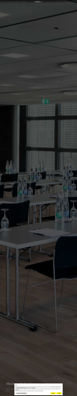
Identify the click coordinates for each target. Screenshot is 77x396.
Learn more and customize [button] (21, 393)
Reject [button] (53, 393)
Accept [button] (59, 393)
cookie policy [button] (34, 387)
